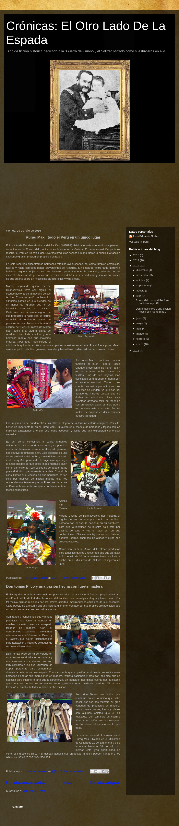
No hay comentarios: (73, 577)
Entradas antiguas (105, 783)
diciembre (142, 270)
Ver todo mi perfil (139, 241)
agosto (140, 290)
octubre (141, 280)
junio (139, 318)
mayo (140, 323)
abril (139, 328)
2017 (136, 260)
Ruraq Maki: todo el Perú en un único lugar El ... (152, 302)
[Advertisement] (89, 194)
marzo (140, 333)
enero (140, 344)
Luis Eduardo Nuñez (146, 236)
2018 (136, 255)
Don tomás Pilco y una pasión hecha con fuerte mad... (153, 310)
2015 (136, 350)
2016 (136, 265)
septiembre (143, 285)
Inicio (67, 783)
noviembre (143, 275)
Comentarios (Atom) (34, 790)
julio (139, 295)
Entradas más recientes (25, 783)
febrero (141, 338)
